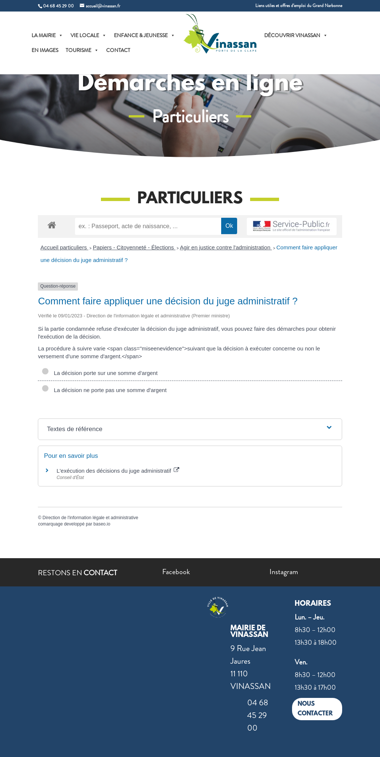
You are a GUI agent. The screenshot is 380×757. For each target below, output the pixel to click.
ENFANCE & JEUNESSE (144, 35)
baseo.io (102, 524)
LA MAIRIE (47, 35)
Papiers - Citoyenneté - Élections (134, 247)
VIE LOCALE (89, 35)
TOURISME (82, 50)
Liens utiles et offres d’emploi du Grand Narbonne (298, 6)
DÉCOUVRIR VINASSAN (296, 35)
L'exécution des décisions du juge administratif (117, 471)
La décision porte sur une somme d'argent (99, 373)
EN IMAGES (45, 50)
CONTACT (118, 50)
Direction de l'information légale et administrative (90, 517)
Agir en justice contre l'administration (226, 247)
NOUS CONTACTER (315, 709)
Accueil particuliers (64, 247)
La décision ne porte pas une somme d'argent (104, 390)
